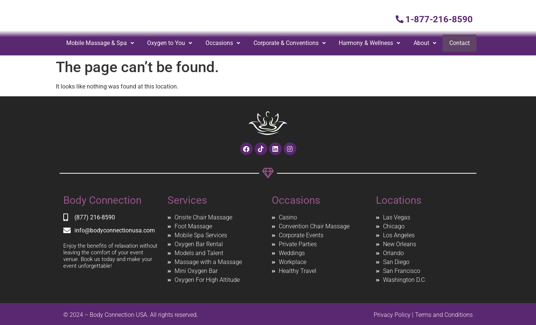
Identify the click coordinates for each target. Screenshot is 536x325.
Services (187, 200)
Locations (398, 200)
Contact (460, 43)
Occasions (223, 42)
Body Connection (102, 200)
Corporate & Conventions (290, 42)
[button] (100, 43)
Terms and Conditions (444, 314)
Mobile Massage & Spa (100, 42)
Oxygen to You (169, 42)
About (425, 42)
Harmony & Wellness (370, 42)
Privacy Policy (392, 314)
